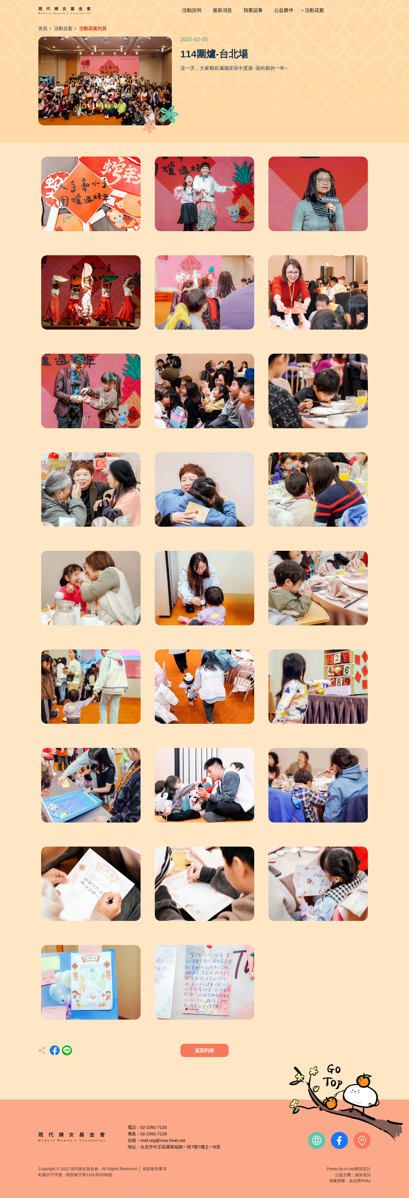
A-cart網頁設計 (357, 1169)
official (316, 1140)
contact (362, 1140)
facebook (339, 1140)
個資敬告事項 (154, 1169)
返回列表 (204, 1050)
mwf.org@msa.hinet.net (162, 1140)
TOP (346, 1103)
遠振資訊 (363, 1174)
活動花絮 (63, 28)
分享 (55, 1050)
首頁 (42, 28)
